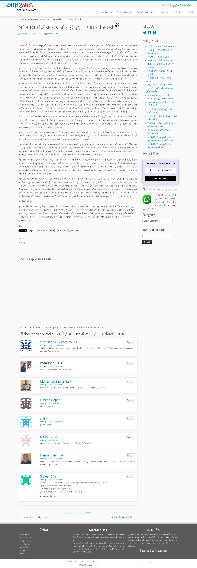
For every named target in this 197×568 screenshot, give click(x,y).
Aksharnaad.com (80, 562)
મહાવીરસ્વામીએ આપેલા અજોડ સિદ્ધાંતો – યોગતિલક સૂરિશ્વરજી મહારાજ (161, 64)
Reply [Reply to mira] (130, 418)
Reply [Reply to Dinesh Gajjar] (130, 400)
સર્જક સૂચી (164, 12)
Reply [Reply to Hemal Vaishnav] (130, 455)
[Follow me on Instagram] (58, 6)
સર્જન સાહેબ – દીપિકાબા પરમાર (162, 46)
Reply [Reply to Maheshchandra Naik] (130, 381)
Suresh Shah (49, 476)
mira (43, 418)
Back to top (147, 562)
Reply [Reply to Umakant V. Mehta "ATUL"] (130, 342)
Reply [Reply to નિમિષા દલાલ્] (130, 437)
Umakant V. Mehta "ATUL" (59, 342)
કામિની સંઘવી (53, 34)
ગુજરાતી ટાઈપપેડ (25, 544)
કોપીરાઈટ (178, 12)
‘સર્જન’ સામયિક (124, 12)
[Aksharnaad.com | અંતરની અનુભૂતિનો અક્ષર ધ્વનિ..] (22, 6)
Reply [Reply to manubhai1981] (130, 363)
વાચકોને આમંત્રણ (26, 538)
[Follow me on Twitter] (54, 6)
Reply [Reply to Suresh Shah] (130, 476)
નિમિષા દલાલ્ (48, 437)
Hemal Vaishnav (52, 455)
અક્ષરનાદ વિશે (24, 547)
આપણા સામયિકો (25, 541)
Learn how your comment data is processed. (81, 327)
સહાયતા (22, 550)
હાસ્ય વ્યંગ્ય (32, 19)
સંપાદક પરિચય (24, 535)
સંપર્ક (190, 12)
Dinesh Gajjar (50, 400)
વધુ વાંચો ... (89, 552)
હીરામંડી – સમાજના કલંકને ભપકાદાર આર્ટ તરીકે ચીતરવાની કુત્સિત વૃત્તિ (160, 88)
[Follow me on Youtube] (59, 6)
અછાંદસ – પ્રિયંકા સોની (159, 56)
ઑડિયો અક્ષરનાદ (145, 12)
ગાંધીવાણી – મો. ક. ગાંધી (123, 517)
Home (86, 12)
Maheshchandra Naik (55, 381)
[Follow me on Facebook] (56, 6)
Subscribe (160, 178)
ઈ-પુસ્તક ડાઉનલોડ (103, 12)
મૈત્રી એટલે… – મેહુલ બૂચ (34, 517)
